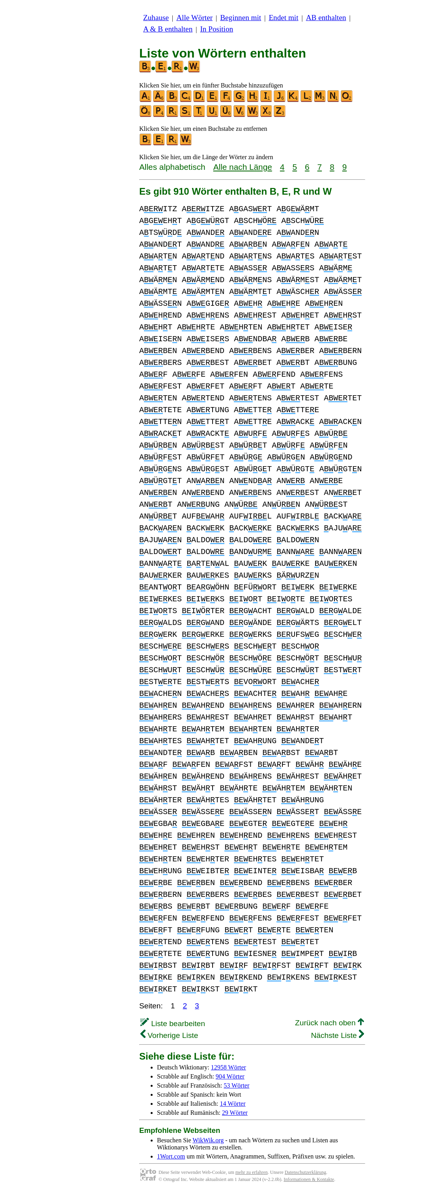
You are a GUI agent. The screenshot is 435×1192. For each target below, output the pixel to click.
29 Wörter (235, 1112)
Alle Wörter (194, 17)
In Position (216, 29)
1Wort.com (171, 1156)
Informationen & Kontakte (309, 1179)
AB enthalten (326, 17)
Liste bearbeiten (172, 1023)
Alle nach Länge (242, 166)
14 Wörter (233, 1103)
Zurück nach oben (329, 1023)
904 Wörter (230, 1076)
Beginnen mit (240, 17)
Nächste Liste (337, 1035)
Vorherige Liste (169, 1035)
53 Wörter (236, 1085)
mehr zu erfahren (251, 1172)
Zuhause (156, 17)
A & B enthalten (167, 29)
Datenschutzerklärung (305, 1172)
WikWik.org (208, 1140)
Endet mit (283, 17)
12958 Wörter (228, 1067)
